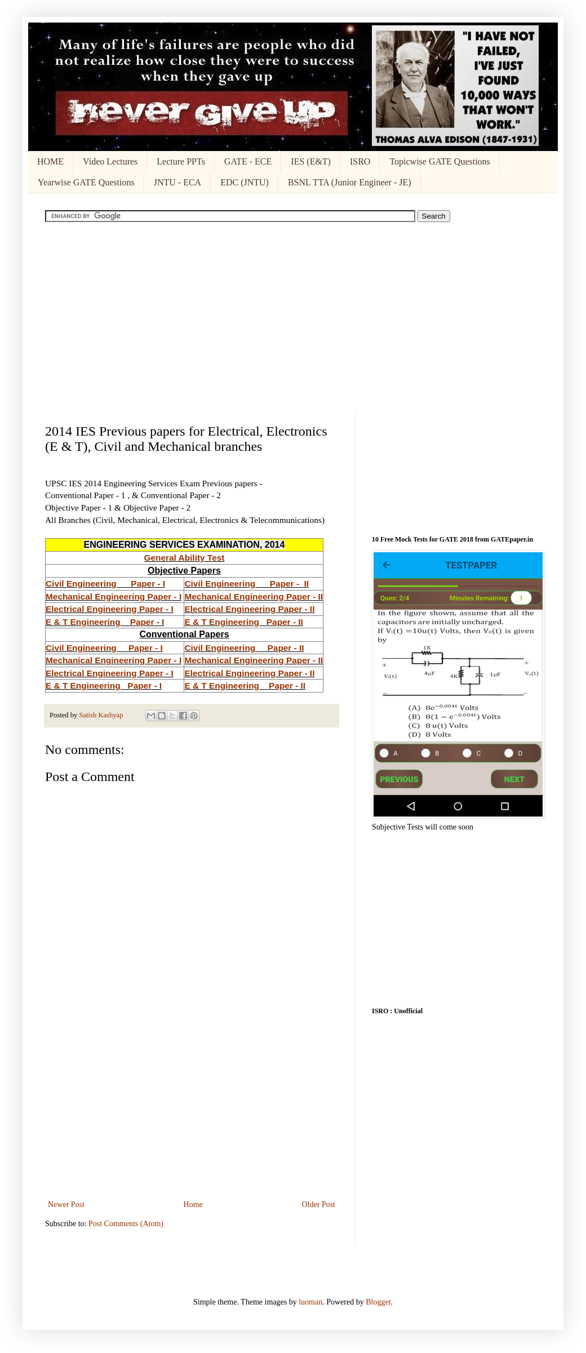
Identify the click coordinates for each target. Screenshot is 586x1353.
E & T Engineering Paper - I (105, 622)
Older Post (319, 1204)
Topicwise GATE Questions (439, 161)
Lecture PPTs (181, 161)
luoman (310, 1302)
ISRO (360, 161)
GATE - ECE (248, 161)
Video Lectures (110, 161)
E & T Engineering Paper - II (243, 622)
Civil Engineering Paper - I (105, 583)
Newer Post (66, 1204)
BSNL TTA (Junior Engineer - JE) (349, 182)
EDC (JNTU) (244, 182)
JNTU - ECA (177, 182)
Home (193, 1204)
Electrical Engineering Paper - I (110, 609)
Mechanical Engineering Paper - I (113, 596)
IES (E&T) (311, 161)
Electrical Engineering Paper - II (249, 609)
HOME (50, 161)
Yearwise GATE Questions (86, 182)
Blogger (378, 1302)
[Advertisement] (293, 318)
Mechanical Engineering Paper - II (253, 596)
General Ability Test (184, 557)
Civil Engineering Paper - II (246, 583)
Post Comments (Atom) (125, 1223)
